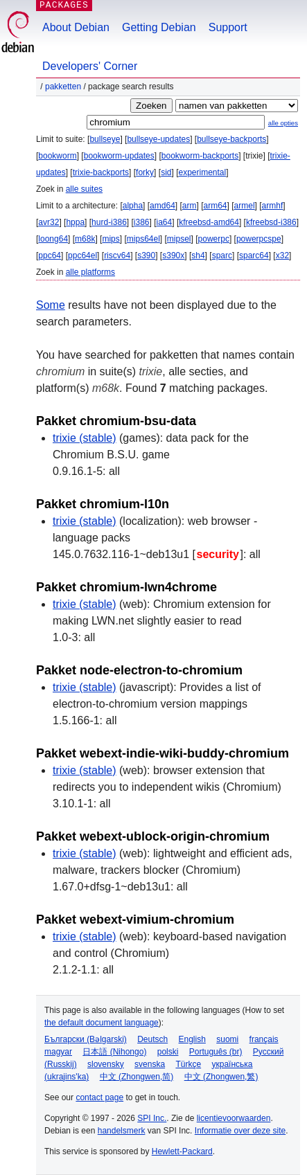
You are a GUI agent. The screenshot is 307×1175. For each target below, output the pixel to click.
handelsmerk (122, 1131)
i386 (142, 222)
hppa (75, 222)
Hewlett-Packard (182, 1151)
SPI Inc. (151, 1118)
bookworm (57, 156)
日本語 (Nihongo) (114, 1052)
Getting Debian (159, 27)
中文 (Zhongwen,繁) (221, 1077)
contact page (99, 1097)
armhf (272, 205)
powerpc (213, 239)
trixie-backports (101, 172)
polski (168, 1052)
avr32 (48, 222)
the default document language (101, 1023)
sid (166, 172)
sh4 (197, 255)
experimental (202, 172)
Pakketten (63, 86)
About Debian (75, 27)
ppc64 (49, 255)
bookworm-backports (199, 156)
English (192, 1039)
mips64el (143, 239)
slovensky (105, 1064)
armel (244, 205)
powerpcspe (258, 239)
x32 (282, 255)
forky (145, 172)
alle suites (84, 189)
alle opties (283, 123)
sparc (222, 255)
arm (189, 205)
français (264, 1039)
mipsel (179, 239)
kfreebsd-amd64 (209, 222)
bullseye (104, 139)
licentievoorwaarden (234, 1118)
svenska (149, 1064)
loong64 (53, 239)
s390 (146, 255)
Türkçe (188, 1064)
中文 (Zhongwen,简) (137, 1077)
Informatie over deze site (240, 1131)
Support (228, 27)
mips (110, 239)
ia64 (165, 222)
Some (50, 305)
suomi (227, 1039)
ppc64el (82, 255)
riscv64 (117, 255)
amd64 (162, 205)
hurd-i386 (109, 222)
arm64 (215, 205)
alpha (133, 205)
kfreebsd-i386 (271, 222)
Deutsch (152, 1039)
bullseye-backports (231, 139)
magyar (58, 1052)
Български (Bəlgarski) (85, 1039)
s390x (173, 255)
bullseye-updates (158, 139)
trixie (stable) (84, 438)
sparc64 (254, 255)
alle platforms (90, 272)
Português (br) (216, 1052)
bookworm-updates (119, 156)
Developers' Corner (89, 66)
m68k (85, 239)
